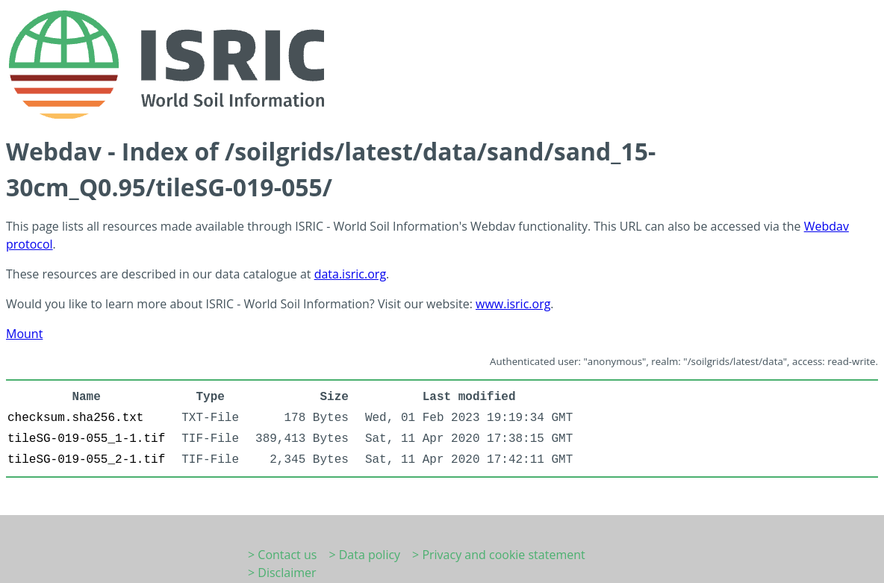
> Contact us (282, 554)
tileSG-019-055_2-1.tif (86, 460)
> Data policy (364, 554)
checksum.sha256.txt (75, 418)
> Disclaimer (282, 572)
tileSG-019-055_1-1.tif (86, 439)
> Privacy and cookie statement (498, 554)
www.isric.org (513, 304)
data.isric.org (350, 274)
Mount (24, 333)
